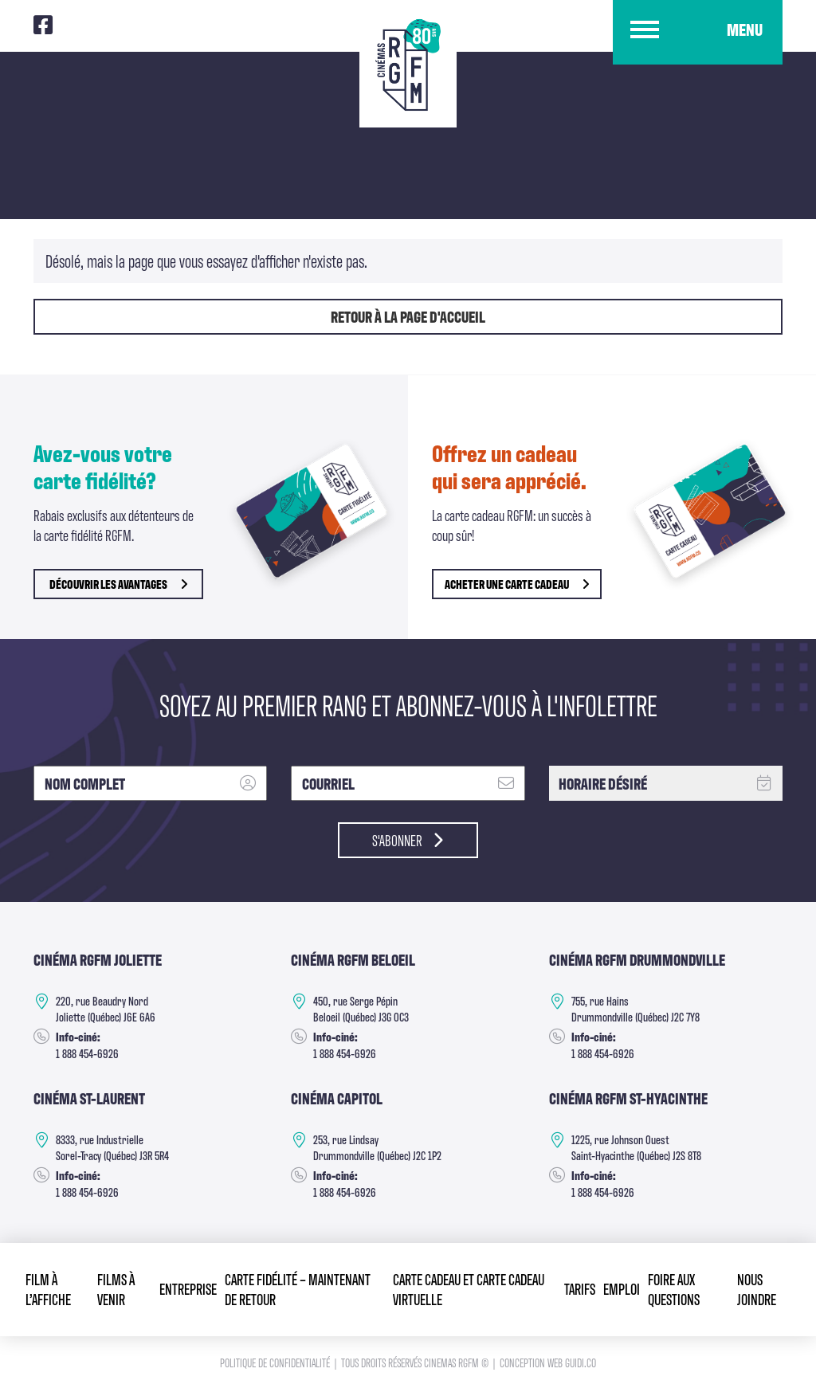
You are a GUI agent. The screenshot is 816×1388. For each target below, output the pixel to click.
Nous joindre (756, 1288)
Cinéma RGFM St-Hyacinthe (628, 1098)
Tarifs (579, 1288)
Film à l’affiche (48, 1288)
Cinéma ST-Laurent (89, 1098)
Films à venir (116, 1288)
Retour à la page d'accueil (408, 316)
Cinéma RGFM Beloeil (353, 959)
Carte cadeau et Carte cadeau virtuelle (468, 1288)
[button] (698, 33)
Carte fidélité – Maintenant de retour (298, 1288)
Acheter (517, 583)
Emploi (621, 1288)
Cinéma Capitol (336, 1098)
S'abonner (408, 839)
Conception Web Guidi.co (548, 1362)
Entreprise (188, 1288)
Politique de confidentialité (276, 1362)
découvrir (118, 583)
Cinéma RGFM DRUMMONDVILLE (638, 959)
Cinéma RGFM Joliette (97, 959)
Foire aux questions (674, 1288)
